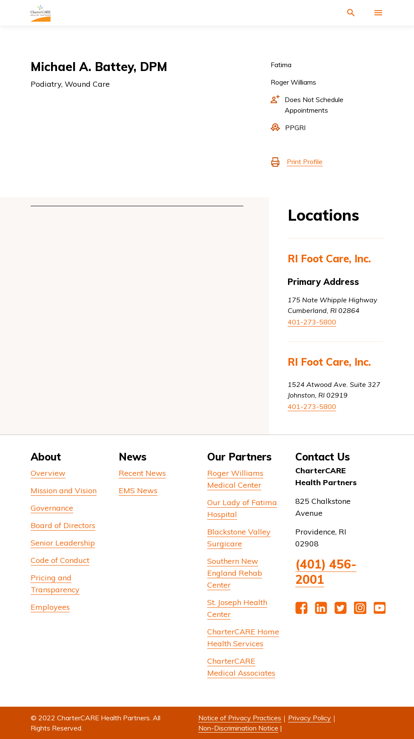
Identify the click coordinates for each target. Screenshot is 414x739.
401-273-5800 (312, 322)
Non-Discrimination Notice (238, 728)
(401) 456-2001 (326, 572)
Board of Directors (63, 525)
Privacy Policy (309, 717)
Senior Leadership (63, 543)
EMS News (138, 490)
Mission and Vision (64, 490)
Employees (50, 607)
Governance (52, 508)
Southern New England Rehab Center (234, 573)
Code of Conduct (60, 560)
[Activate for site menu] (378, 13)
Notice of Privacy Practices (239, 717)
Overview (48, 473)
